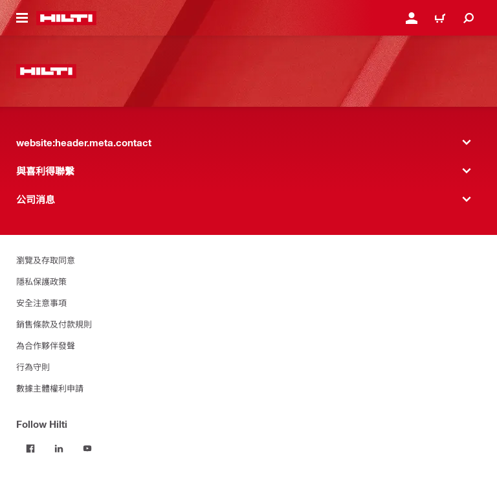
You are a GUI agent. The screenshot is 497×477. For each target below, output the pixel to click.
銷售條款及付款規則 (54, 324)
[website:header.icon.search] (468, 18)
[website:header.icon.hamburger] (22, 18)
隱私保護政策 (41, 281)
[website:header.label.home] (66, 18)
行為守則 (33, 367)
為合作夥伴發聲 (45, 345)
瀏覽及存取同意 (45, 260)
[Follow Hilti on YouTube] (87, 448)
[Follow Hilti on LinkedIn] (59, 448)
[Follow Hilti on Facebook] (30, 448)
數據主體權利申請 (49, 388)
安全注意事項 (41, 302)
